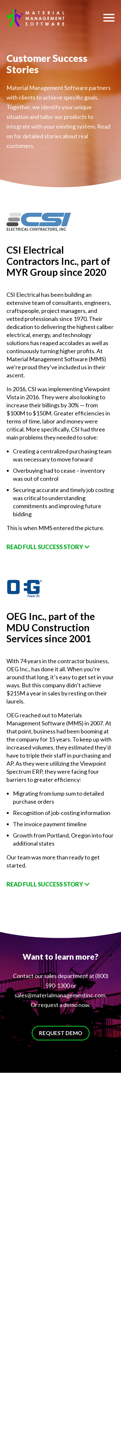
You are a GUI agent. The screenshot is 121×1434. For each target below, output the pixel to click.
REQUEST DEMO (60, 1033)
